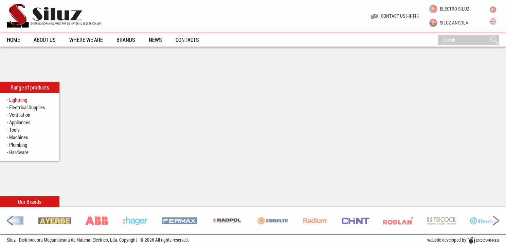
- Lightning (17, 99)
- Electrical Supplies (26, 107)
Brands (125, 39)
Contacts (187, 39)
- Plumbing (17, 144)
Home (13, 39)
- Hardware (18, 152)
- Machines (17, 137)
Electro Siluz (454, 9)
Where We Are (86, 39)
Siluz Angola (454, 23)
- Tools (13, 129)
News (155, 39)
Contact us (400, 16)
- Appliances (19, 122)
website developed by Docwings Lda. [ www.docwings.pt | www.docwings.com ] (463, 240)
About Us (45, 39)
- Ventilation (18, 114)
